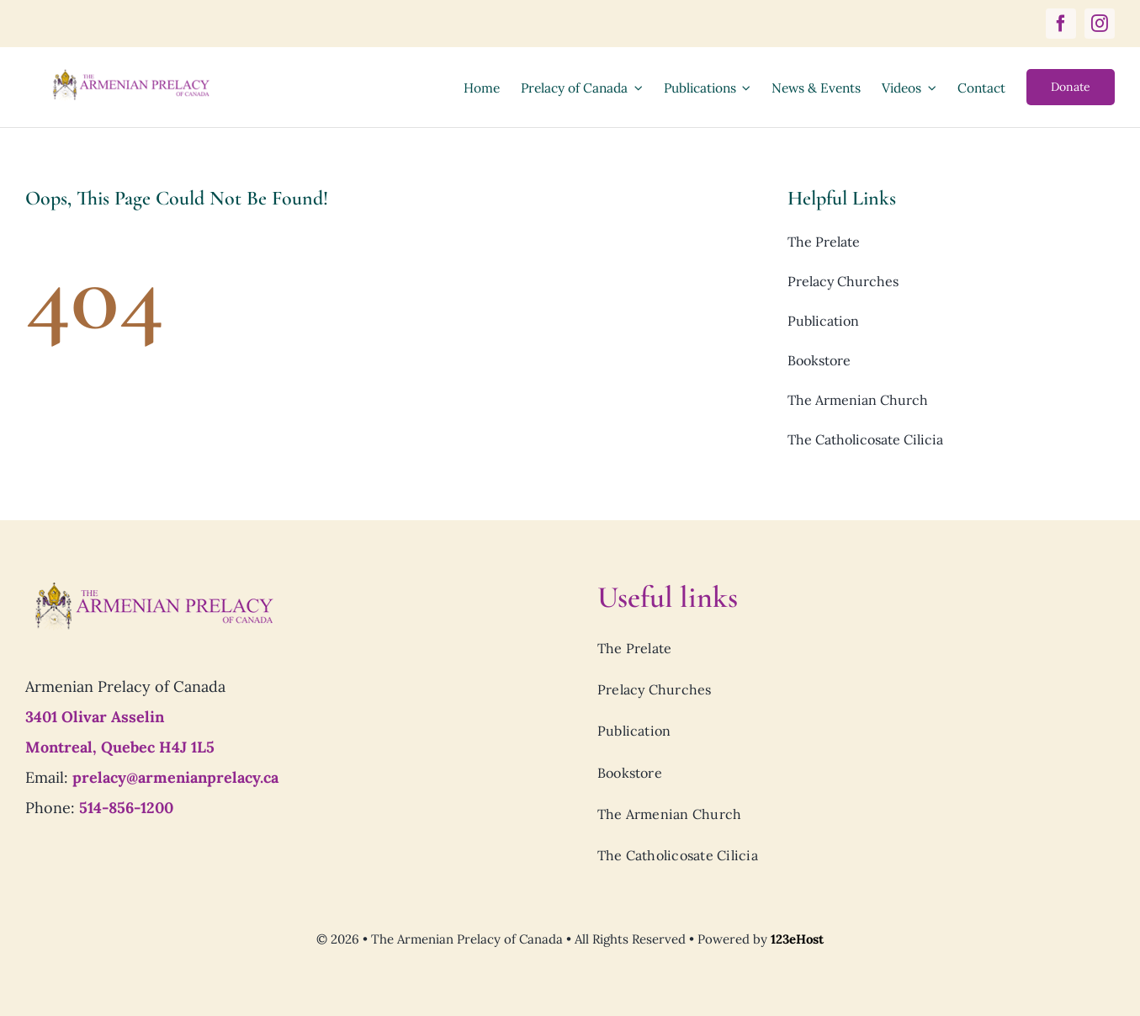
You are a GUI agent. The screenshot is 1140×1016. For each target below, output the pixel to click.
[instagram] (1099, 23)
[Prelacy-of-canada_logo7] (153, 587)
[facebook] (1061, 23)
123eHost (797, 939)
